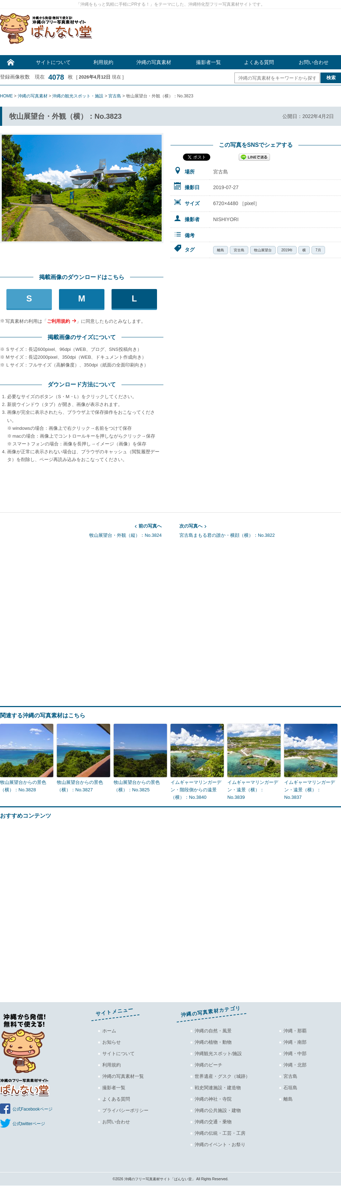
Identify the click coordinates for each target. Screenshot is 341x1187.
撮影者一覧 (208, 62)
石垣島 (290, 1087)
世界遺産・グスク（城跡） (222, 1076)
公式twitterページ (28, 1123)
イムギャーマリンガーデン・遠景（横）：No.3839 (252, 790)
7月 (318, 250)
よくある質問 (259, 62)
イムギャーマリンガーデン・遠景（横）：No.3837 (309, 790)
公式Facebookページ (32, 1109)
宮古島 (239, 250)
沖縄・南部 (295, 1042)
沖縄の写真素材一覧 (123, 1076)
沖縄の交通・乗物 (213, 1121)
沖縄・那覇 (295, 1030)
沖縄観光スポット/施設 (218, 1053)
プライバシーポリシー (125, 1110)
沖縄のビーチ (208, 1065)
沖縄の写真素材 (153, 62)
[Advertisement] (220, 34)
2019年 (287, 250)
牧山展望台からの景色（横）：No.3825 (137, 786)
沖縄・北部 (295, 1065)
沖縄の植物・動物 (213, 1042)
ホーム (109, 1030)
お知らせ (111, 1042)
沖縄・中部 (295, 1053)
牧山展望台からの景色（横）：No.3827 (80, 786)
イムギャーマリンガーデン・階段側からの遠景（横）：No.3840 (195, 790)
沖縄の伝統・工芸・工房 (220, 1133)
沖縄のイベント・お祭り (220, 1144)
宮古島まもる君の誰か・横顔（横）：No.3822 (260, 530)
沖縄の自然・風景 (213, 1030)
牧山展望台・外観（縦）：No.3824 (81, 530)
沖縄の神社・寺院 (213, 1099)
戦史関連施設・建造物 (218, 1087)
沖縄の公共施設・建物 (218, 1110)
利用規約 (103, 62)
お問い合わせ (314, 62)
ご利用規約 (58, 321)
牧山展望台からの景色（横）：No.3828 (23, 786)
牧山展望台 (263, 250)
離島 (220, 250)
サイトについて (53, 62)
